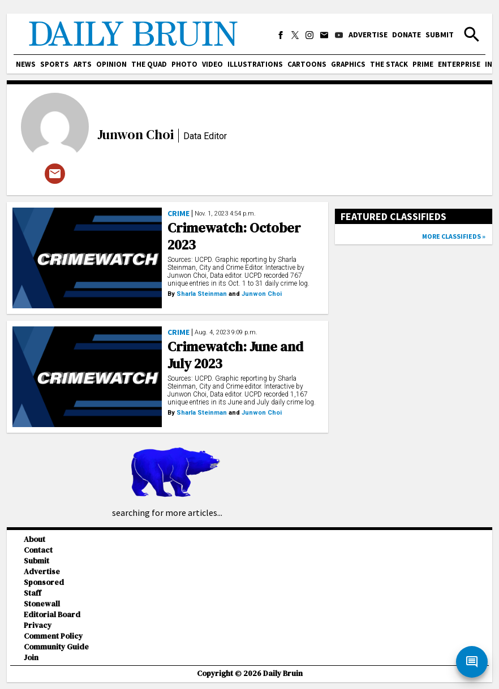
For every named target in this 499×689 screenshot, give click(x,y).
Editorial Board (52, 614)
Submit (439, 34)
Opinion (111, 64)
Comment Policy (53, 636)
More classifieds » (453, 236)
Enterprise (459, 64)
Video (212, 64)
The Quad (149, 64)
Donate (406, 34)
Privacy (37, 625)
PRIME (422, 64)
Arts (83, 64)
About (34, 539)
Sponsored (44, 582)
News (26, 64)
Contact (38, 550)
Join (31, 657)
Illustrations (255, 64)
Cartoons (306, 64)
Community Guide (56, 646)
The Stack (389, 64)
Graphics (348, 64)
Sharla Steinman (202, 294)
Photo (184, 64)
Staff (32, 593)
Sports (54, 64)
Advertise (368, 34)
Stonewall (42, 603)
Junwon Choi (135, 134)
